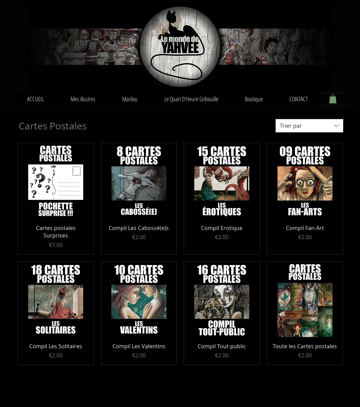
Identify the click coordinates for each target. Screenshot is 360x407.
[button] (333, 98)
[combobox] (309, 125)
